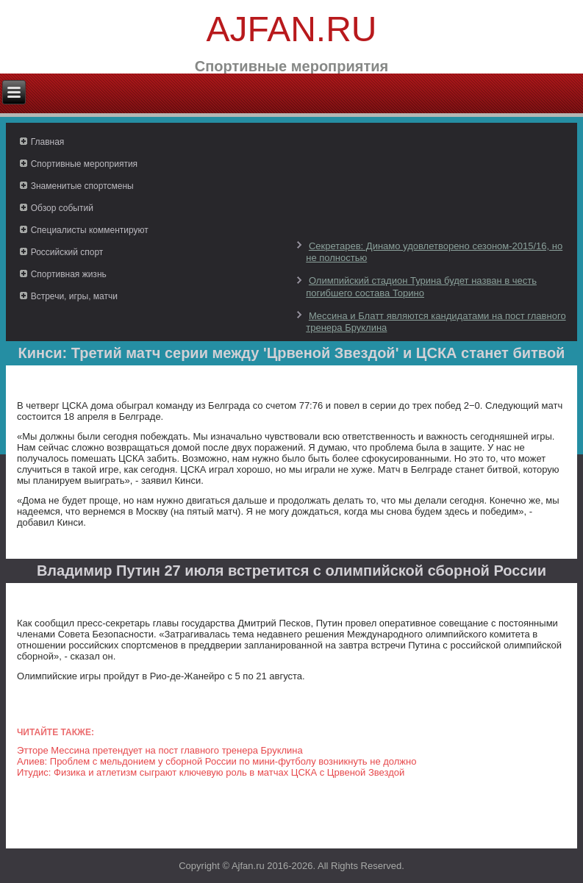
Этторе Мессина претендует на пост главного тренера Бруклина (160, 750)
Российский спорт (67, 252)
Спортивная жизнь (69, 274)
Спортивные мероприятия (84, 164)
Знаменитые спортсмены (82, 186)
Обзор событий (62, 208)
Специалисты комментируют (90, 230)
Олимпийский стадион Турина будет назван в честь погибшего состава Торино (421, 286)
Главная (48, 142)
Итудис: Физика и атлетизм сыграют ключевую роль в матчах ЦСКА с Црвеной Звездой (210, 772)
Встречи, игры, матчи (74, 296)
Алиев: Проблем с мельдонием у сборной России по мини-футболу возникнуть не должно (217, 761)
